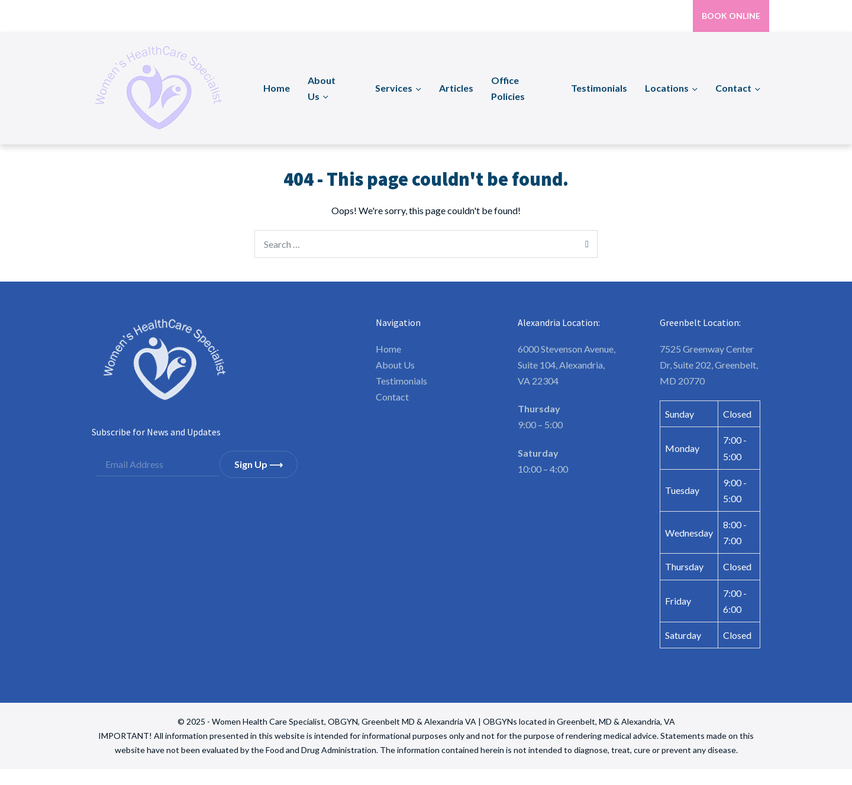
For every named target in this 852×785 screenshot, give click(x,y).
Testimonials (599, 87)
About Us (321, 88)
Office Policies (508, 88)
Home (276, 87)
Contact (733, 87)
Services (393, 87)
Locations (667, 87)
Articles (456, 87)
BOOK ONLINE (731, 16)
